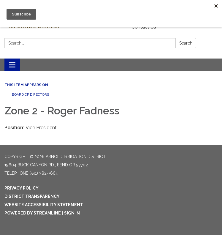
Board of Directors (30, 94)
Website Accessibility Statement (43, 204)
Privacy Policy (21, 188)
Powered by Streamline (32, 213)
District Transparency (32, 196)
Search (185, 43)
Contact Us (143, 27)
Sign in (72, 213)
